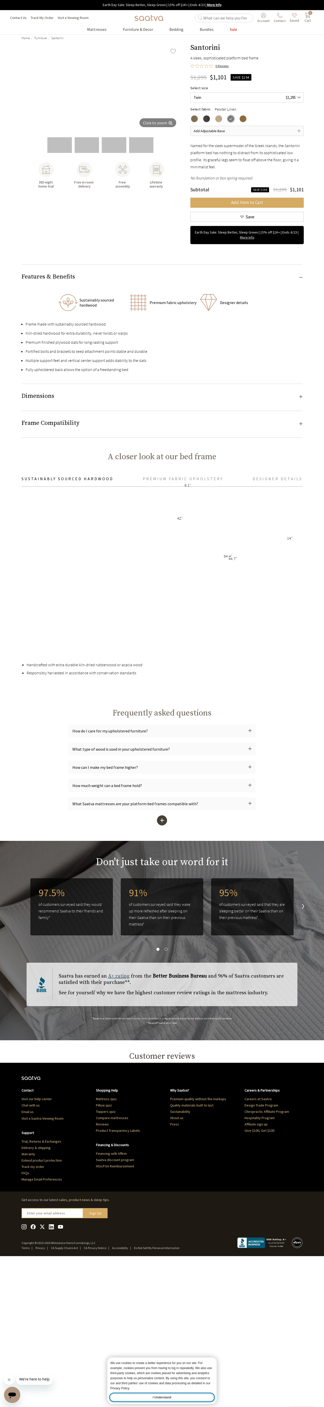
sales (63, 1343)
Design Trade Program (261, 1249)
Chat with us (31, 1249)
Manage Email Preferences (42, 1323)
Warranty (28, 1298)
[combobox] (247, 98)
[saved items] (294, 18)
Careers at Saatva (258, 1242)
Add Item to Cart (247, 202)
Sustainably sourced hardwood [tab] (67, 607)
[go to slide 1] (32, 145)
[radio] (194, 119)
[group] (101, 87)
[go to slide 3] (87, 145)
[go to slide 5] (141, 145)
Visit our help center (37, 1242)
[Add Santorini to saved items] (173, 51)
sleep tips (101, 1343)
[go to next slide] (299, 1036)
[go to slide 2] (59, 145)
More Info (214, 5)
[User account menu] (263, 18)
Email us (28, 1255)
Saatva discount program (115, 1303)
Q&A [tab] (62, 1203)
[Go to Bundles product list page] (207, 29)
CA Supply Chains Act (64, 1392)
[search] (227, 17)
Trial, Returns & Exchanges (41, 1285)
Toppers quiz (106, 1255)
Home (26, 38)
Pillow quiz (104, 1249)
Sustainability (180, 1255)
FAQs (25, 1316)
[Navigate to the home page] (149, 18)
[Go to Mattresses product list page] (97, 29)
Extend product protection (42, 1304)
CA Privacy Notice (95, 1392)
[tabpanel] (162, 717)
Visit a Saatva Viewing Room (43, 1262)
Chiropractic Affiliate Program (267, 1255)
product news (79, 1343)
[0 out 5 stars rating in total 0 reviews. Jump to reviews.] (209, 66)
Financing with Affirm (111, 1297)
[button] (162, 278)
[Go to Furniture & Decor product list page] (138, 29)
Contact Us (18, 17)
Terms (26, 1392)
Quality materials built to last (191, 1249)
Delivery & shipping (36, 1291)
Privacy (40, 1392)
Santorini (57, 38)
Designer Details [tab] (277, 607)
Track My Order (42, 17)
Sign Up (95, 1357)
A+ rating (119, 1105)
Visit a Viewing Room (73, 17)
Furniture (40, 38)
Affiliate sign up (256, 1268)
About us (177, 1261)
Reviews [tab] (43, 1203)
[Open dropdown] (247, 131)
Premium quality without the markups (198, 1242)
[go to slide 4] (114, 145)
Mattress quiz (106, 1242)
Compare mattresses (112, 1261)
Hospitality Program (260, 1261)
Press (174, 1268)
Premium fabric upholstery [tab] (183, 607)
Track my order (33, 1310)
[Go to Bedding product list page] (176, 29)
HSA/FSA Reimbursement (115, 1310)
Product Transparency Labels (118, 1274)
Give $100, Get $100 (259, 1274)
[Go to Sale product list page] (233, 29)
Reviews (102, 1268)
